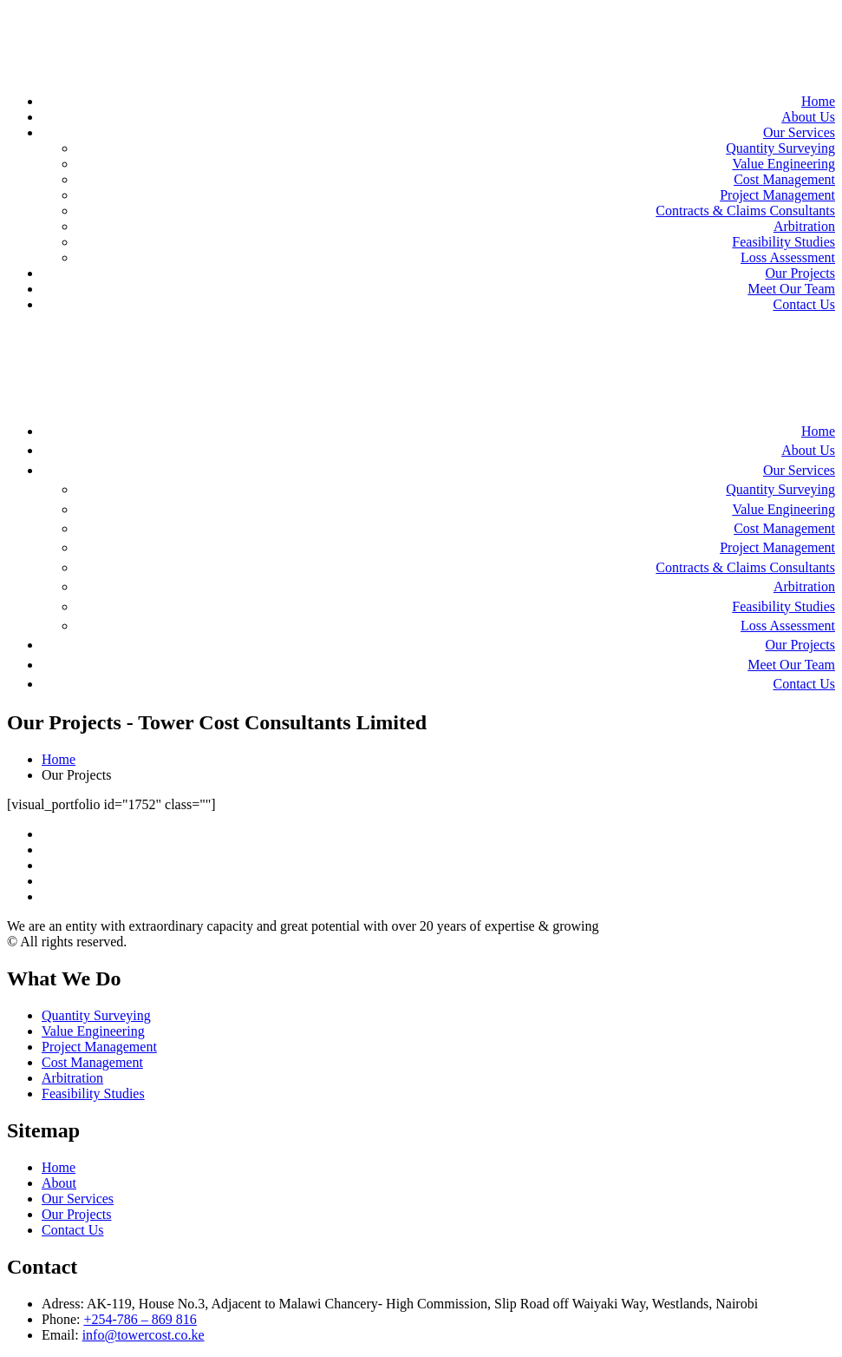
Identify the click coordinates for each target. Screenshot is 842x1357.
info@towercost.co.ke (143, 1334)
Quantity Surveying (780, 148)
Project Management (777, 195)
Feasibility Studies (783, 241)
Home (818, 101)
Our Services (799, 132)
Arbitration (804, 226)
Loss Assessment (788, 257)
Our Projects (800, 273)
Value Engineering (783, 163)
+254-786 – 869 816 (139, 1319)
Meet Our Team (791, 288)
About (59, 1183)
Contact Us (804, 304)
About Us (808, 116)
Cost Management (784, 179)
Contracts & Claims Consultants (745, 210)
